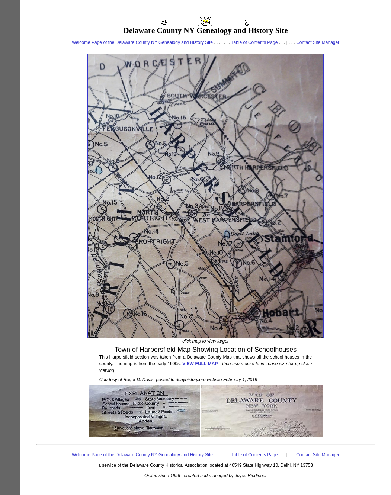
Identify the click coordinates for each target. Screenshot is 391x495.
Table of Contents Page (254, 42)
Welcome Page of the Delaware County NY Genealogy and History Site (142, 42)
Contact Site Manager (317, 42)
